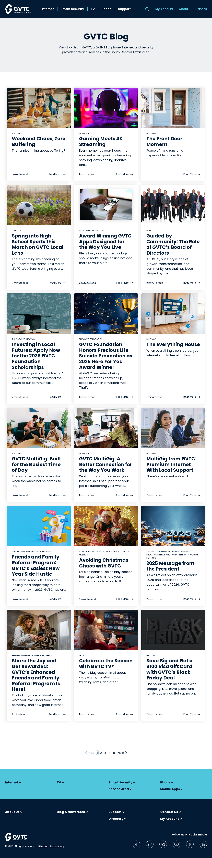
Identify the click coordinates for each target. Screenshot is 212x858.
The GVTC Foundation (23, 339)
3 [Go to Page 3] (105, 753)
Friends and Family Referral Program (32, 551)
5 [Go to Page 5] (114, 753)
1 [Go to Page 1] (97, 753)
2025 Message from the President (170, 566)
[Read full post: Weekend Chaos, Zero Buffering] (39, 108)
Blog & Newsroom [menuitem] (72, 812)
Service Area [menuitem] (120, 789)
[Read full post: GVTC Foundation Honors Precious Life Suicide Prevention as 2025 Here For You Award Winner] (106, 313)
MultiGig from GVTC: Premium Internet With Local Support (171, 464)
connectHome (87, 551)
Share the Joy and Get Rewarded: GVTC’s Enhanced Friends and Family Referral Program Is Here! (36, 674)
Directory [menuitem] (117, 819)
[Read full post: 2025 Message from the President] (173, 526)
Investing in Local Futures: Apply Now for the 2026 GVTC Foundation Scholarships (36, 355)
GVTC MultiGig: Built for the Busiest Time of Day (36, 464)
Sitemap (43, 846)
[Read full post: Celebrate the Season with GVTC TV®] (106, 630)
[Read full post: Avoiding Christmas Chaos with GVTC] (106, 526)
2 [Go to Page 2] (101, 753)
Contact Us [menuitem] (170, 812)
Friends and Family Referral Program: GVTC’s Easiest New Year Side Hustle (36, 565)
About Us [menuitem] (13, 812)
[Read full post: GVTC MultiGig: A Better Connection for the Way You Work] (106, 428)
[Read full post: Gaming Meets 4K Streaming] (106, 108)
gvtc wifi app (86, 230)
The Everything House (173, 344)
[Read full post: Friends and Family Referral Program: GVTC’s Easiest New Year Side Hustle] (39, 526)
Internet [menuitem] (47, 9)
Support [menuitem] (124, 9)
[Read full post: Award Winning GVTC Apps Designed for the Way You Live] (106, 205)
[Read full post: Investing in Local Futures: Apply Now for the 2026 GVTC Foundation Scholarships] (39, 313)
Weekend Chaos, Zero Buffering (38, 141)
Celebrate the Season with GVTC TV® (106, 663)
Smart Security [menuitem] (72, 9)
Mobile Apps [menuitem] (171, 789)
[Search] (147, 9)
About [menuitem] (183, 9)
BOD (148, 230)
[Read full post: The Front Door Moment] (173, 108)
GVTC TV (16, 230)
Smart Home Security (107, 551)
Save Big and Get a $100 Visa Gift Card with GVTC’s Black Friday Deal (169, 669)
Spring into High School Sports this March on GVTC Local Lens (38, 244)
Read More (57, 174)
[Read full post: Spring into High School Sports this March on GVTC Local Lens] (39, 205)
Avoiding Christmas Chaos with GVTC (103, 563)
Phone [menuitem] (106, 9)
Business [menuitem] (200, 9)
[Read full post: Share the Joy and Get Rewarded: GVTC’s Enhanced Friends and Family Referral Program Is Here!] (39, 630)
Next (122, 753)
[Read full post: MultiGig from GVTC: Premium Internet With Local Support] (173, 428)
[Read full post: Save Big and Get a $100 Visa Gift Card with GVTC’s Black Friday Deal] (173, 630)
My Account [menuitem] (164, 9)
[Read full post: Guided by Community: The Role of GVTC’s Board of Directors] (173, 205)
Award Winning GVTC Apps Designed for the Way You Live (105, 242)
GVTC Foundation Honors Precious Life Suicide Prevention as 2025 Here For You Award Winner (105, 355)
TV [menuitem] (93, 9)
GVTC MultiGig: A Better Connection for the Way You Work (105, 464)
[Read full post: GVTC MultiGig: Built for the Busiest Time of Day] (39, 428)
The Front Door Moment (164, 141)
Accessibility (57, 846)
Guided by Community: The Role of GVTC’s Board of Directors (173, 244)
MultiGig (16, 133)
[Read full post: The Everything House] (173, 313)
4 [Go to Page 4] (110, 753)
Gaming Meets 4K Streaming (101, 141)
